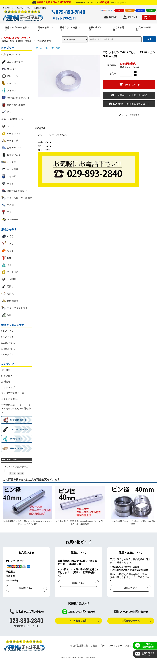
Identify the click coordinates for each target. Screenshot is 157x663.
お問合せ (110, 17)
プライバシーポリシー (110, 645)
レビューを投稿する (129, 115)
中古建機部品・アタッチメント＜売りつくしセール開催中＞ (16, 409)
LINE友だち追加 (78, 621)
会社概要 (5, 370)
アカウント (130, 17)
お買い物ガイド (95, 29)
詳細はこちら (26, 588)
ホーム (39, 48)
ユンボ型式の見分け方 (12, 393)
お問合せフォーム (130, 621)
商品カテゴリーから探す (16, 29)
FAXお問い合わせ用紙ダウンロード (129, 104)
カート (148, 17)
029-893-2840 (68, 12)
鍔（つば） (57, 48)
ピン (47, 48)
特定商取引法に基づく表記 (83, 645)
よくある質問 (118, 29)
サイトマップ (8, 387)
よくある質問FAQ (10, 399)
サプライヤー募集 (143, 29)
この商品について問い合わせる (129, 95)
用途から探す (43, 29)
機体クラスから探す (68, 29)
